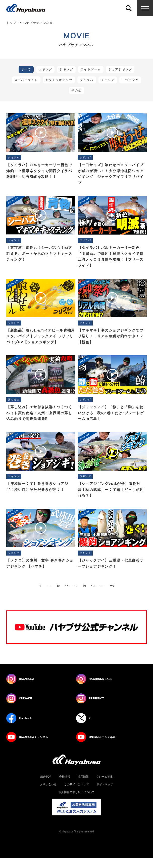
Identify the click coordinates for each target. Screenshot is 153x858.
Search (128, 8)
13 (84, 586)
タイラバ (86, 80)
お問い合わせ (48, 784)
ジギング (66, 69)
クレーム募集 (104, 776)
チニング (108, 80)
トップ (11, 22)
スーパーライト (26, 80)
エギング (45, 69)
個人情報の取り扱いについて (76, 792)
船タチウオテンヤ (58, 80)
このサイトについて (76, 784)
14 (93, 586)
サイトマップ (104, 784)
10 (58, 586)
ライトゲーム (91, 69)
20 (112, 586)
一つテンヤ (130, 80)
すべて (26, 69)
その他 (76, 90)
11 (67, 586)
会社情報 (64, 776)
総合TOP (45, 776)
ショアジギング (120, 69)
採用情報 (83, 776)
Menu (145, 8)
